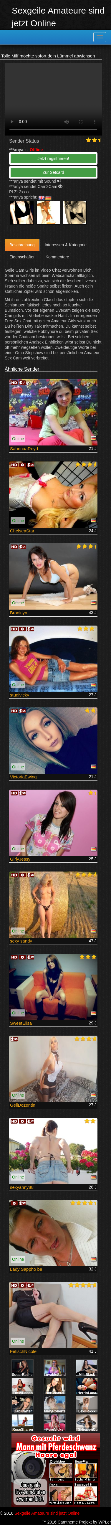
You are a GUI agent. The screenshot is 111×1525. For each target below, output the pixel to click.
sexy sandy (21, 940)
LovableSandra (56, 1375)
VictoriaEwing (23, 776)
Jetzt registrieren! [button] (53, 158)
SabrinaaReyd (24, 448)
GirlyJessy (20, 858)
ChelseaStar (22, 530)
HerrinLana (86, 1393)
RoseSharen (22, 1429)
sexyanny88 (22, 1187)
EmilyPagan (23, 1393)
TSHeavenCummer (91, 1429)
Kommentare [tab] (57, 257)
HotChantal (54, 1393)
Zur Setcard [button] (53, 172)
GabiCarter (23, 1411)
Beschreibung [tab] (22, 244)
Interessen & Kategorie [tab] (66, 244)
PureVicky (54, 1429)
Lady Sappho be (26, 1269)
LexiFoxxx (87, 1411)
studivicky (19, 694)
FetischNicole (23, 1351)
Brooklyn (18, 612)
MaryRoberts (54, 1411)
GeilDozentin (22, 1105)
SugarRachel (22, 1375)
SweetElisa (21, 1023)
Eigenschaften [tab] (22, 257)
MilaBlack (87, 1375)
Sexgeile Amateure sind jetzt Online (46, 1513)
